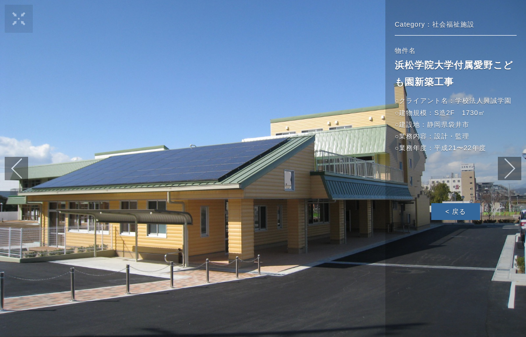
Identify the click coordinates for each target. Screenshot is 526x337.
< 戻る (455, 211)
